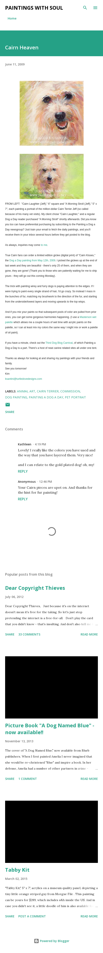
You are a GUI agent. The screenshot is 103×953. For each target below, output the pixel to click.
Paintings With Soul (34, 7)
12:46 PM (45, 482)
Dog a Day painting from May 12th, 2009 (32, 260)
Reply (23, 471)
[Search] (85, 7)
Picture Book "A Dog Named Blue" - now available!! (49, 729)
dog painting (16, 397)
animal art (26, 391)
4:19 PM (40, 444)
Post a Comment (32, 916)
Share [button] (10, 412)
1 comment (27, 779)
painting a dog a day (46, 397)
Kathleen (24, 444)
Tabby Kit (17, 869)
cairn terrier (48, 391)
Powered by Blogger (51, 941)
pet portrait (75, 397)
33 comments (29, 634)
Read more (89, 634)
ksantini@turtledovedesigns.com (23, 378)
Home (12, 18)
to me (44, 245)
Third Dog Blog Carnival (59, 342)
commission (70, 391)
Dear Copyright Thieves (35, 587)
